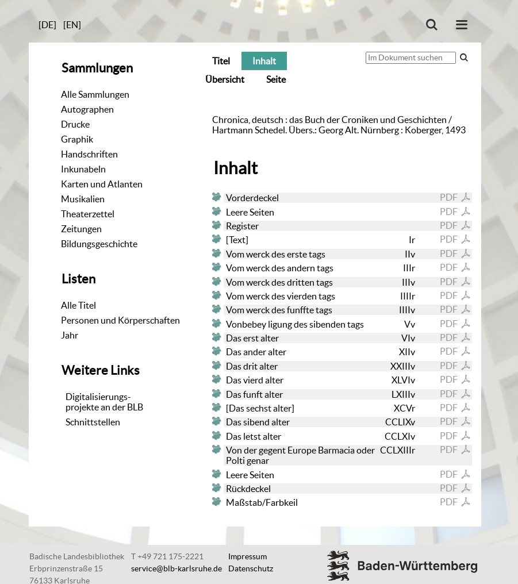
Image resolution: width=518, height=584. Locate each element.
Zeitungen (81, 229)
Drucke (75, 124)
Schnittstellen (93, 422)
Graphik (77, 139)
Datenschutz (250, 568)
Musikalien (83, 199)
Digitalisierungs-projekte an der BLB (104, 401)
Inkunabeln (83, 169)
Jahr (69, 335)
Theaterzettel (87, 214)
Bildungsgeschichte (99, 244)
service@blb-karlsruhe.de (176, 568)
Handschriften (89, 154)
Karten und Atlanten (102, 184)
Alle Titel (78, 305)
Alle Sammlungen (95, 94)
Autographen (87, 109)
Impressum (247, 556)
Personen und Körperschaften (120, 320)
